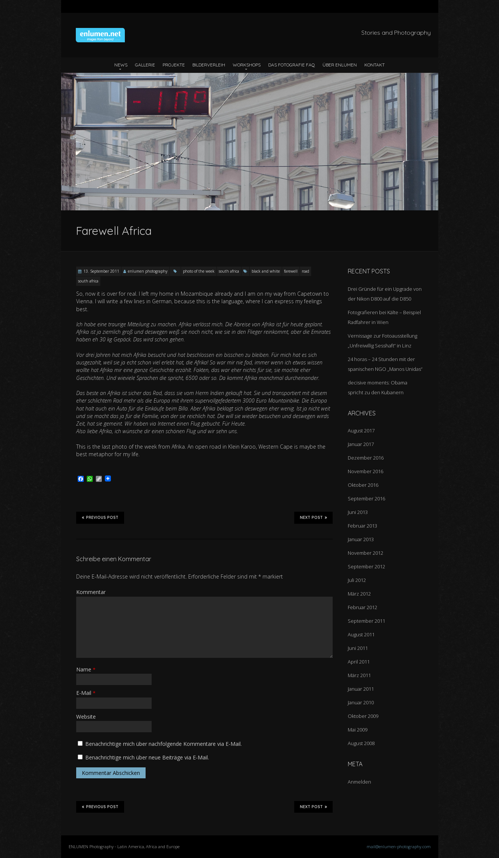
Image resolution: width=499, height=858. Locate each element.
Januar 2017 (361, 444)
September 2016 (366, 498)
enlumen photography (147, 271)
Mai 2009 (357, 729)
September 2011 (366, 620)
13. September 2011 (101, 271)
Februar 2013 (362, 525)
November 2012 (365, 552)
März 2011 (359, 675)
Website (86, 716)
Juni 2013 (358, 512)
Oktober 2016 (363, 484)
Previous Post (100, 517)
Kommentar (91, 592)
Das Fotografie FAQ (291, 65)
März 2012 (359, 593)
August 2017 (361, 430)
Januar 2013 (361, 539)
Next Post (313, 517)
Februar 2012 (362, 607)
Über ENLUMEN (339, 65)
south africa (229, 271)
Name (85, 669)
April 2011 (359, 661)
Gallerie (145, 65)
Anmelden (359, 781)
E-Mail (85, 692)
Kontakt (374, 65)
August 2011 (361, 634)
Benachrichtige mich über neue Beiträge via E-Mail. (147, 757)
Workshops (247, 65)
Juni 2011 (358, 648)
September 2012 (366, 566)
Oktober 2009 (363, 716)
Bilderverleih (208, 65)
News (120, 65)
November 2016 (365, 471)
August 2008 (361, 743)
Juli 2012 (357, 580)
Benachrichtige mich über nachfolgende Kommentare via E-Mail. (163, 743)
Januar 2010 (361, 702)
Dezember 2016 (366, 457)
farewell (291, 271)
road (305, 271)
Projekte (174, 65)
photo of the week (199, 271)
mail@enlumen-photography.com (399, 846)
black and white (266, 271)
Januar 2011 (361, 688)
